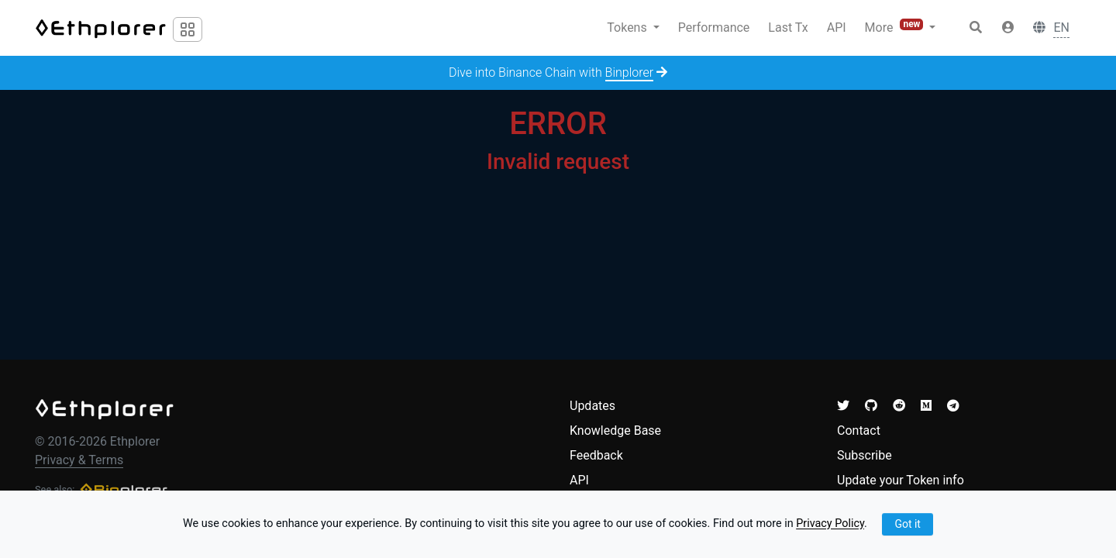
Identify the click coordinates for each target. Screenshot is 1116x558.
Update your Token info (900, 480)
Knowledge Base (615, 430)
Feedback (596, 455)
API (836, 27)
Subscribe (864, 455)
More (896, 27)
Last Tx (788, 27)
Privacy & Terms (79, 460)
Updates (592, 405)
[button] (1008, 27)
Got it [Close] (907, 524)
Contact (858, 430)
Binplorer (629, 72)
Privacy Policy (830, 524)
